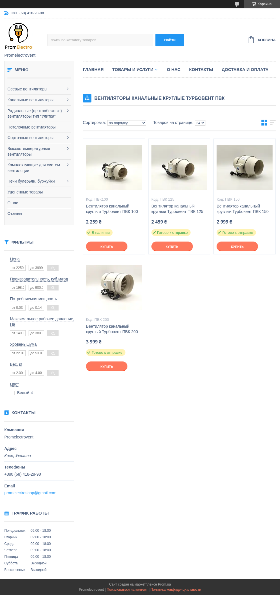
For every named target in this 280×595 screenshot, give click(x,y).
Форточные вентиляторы (30, 137)
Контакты (201, 69)
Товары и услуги (132, 69)
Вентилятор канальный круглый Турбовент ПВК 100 (112, 209)
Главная (93, 69)
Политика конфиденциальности (176, 590)
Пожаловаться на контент (127, 590)
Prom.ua (164, 584)
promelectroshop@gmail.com (30, 493)
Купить (106, 246)
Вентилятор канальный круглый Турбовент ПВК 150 (243, 209)
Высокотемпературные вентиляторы (28, 151)
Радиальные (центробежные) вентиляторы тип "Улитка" (34, 113)
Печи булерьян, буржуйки (31, 181)
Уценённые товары (25, 192)
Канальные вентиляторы (30, 100)
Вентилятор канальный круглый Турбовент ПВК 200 (112, 329)
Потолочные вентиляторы (31, 127)
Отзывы (14, 213)
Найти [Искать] (169, 40)
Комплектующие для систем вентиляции (33, 168)
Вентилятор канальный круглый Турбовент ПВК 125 (177, 209)
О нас (12, 203)
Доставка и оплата (245, 69)
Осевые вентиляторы (27, 89)
